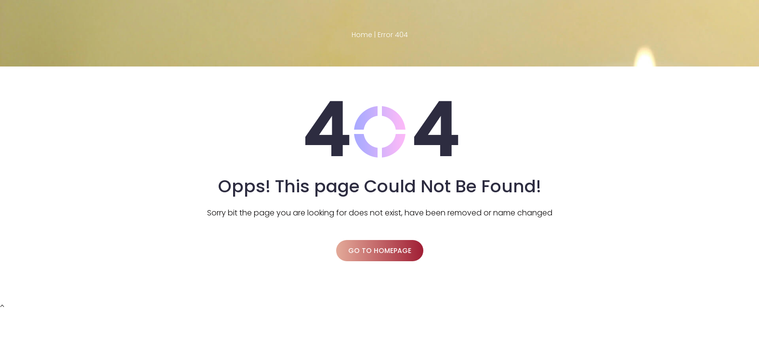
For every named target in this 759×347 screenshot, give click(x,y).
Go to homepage (379, 250)
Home (362, 35)
